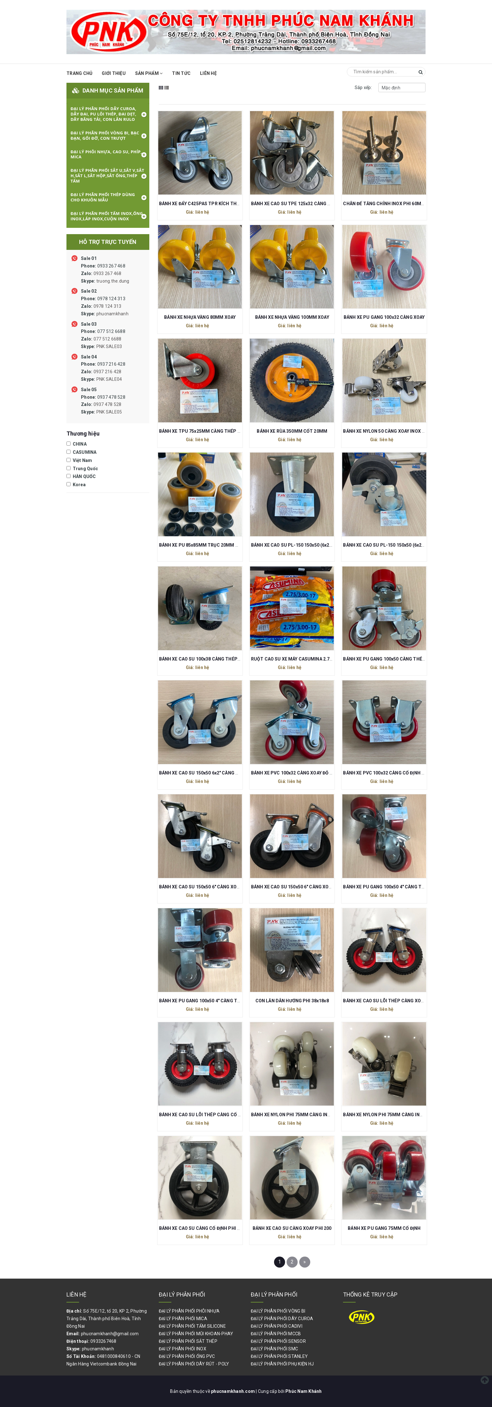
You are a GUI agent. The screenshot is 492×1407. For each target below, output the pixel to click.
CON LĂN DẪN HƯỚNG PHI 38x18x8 (292, 1000)
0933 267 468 (105, 273)
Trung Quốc (82, 468)
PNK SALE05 (109, 411)
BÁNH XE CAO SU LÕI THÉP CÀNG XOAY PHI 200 (393, 1000)
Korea (76, 484)
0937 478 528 (103, 405)
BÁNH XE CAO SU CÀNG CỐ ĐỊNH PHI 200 (202, 1228)
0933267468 (103, 1341)
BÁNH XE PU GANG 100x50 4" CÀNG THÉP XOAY (393, 886)
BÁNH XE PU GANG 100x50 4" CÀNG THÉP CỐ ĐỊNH (212, 1000)
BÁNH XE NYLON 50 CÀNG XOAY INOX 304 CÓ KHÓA (396, 431)
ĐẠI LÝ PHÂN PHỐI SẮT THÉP (188, 1341)
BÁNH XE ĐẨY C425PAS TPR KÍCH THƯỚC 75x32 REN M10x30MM (227, 203)
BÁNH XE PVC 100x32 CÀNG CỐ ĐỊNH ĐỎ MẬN (390, 772)
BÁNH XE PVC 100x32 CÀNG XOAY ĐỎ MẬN (295, 772)
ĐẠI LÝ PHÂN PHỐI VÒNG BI (278, 1311)
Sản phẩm (149, 73)
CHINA (76, 444)
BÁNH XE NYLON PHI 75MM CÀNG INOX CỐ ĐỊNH (301, 1114)
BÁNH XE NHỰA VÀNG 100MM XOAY (292, 317)
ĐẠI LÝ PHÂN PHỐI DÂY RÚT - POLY (194, 1363)
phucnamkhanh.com (233, 1391)
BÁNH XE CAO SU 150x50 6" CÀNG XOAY (292, 886)
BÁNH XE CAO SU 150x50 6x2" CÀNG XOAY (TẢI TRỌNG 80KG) (223, 772)
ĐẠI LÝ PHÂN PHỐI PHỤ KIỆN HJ (282, 1363)
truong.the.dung (112, 281)
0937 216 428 (103, 372)
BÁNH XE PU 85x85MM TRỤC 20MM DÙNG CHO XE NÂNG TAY (223, 545)
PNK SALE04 (109, 379)
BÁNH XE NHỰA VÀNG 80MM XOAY (200, 317)
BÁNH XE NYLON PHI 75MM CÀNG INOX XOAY (390, 1114)
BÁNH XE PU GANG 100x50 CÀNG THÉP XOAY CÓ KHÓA (400, 658)
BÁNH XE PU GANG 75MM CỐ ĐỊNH (384, 1228)
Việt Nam (79, 460)
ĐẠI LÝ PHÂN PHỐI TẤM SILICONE (192, 1326)
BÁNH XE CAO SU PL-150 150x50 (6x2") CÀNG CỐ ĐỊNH (308, 545)
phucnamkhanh (112, 313)
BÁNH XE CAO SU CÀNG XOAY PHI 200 (292, 1228)
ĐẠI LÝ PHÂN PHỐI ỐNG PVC (187, 1356)
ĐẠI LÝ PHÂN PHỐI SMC (274, 1348)
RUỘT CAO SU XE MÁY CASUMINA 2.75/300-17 (299, 658)
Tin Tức (181, 73)
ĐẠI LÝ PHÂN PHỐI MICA (183, 1318)
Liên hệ (208, 73)
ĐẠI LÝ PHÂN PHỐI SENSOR (278, 1341)
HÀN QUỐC (81, 476)
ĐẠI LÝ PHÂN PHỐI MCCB (276, 1333)
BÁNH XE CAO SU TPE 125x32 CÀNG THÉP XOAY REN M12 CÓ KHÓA (321, 203)
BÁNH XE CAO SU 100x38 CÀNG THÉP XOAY (204, 658)
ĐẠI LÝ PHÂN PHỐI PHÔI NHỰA (189, 1311)
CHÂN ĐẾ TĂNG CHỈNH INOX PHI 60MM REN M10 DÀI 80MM (405, 203)
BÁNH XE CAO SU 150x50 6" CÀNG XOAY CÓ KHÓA (210, 886)
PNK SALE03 (109, 346)
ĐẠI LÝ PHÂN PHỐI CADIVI (276, 1326)
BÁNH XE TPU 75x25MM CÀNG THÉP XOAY (204, 431)
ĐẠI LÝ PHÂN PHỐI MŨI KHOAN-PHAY (196, 1333)
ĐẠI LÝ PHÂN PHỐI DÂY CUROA (282, 1318)
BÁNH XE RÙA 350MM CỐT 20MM (292, 431)
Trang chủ (79, 73)
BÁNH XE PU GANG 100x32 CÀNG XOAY (384, 317)
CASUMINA (81, 452)
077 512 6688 (103, 339)
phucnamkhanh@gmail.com (110, 1333)
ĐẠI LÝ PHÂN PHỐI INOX (182, 1348)
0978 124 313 (105, 306)
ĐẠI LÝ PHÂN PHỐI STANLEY (279, 1356)
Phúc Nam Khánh (303, 1391)
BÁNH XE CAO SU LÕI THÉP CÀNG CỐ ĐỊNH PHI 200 (212, 1114)
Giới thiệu (114, 73)
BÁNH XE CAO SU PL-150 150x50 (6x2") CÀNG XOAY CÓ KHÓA (407, 545)
